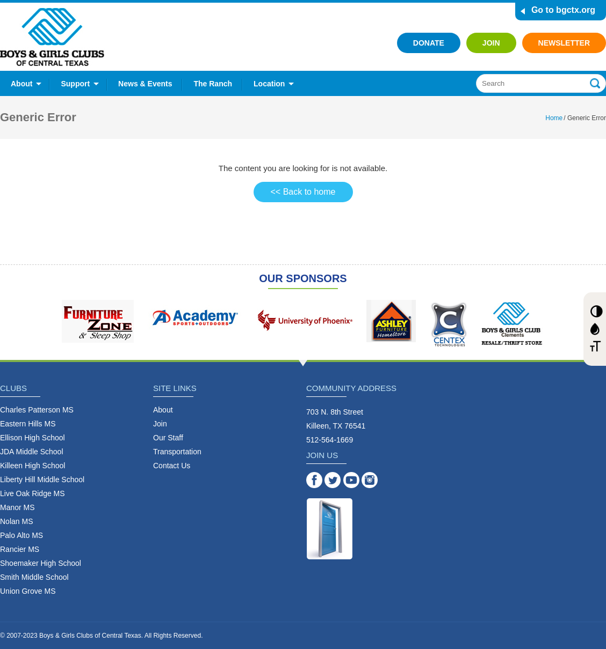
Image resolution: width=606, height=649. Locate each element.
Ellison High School (32, 437)
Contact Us (171, 465)
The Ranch (212, 83)
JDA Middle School (31, 451)
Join (491, 43)
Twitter (332, 480)
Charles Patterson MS (37, 409)
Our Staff (168, 437)
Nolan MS (16, 521)
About (21, 83)
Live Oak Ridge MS (32, 493)
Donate (428, 43)
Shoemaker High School (40, 563)
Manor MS (17, 507)
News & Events (145, 83)
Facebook (314, 480)
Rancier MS (19, 549)
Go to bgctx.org (563, 9)
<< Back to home (303, 191)
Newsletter (564, 43)
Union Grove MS (27, 591)
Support (75, 83)
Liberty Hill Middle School (42, 479)
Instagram (370, 480)
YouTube (351, 480)
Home (553, 118)
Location (269, 83)
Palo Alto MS (21, 535)
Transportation (177, 451)
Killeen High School (32, 465)
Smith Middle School (34, 577)
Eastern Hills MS (27, 423)
